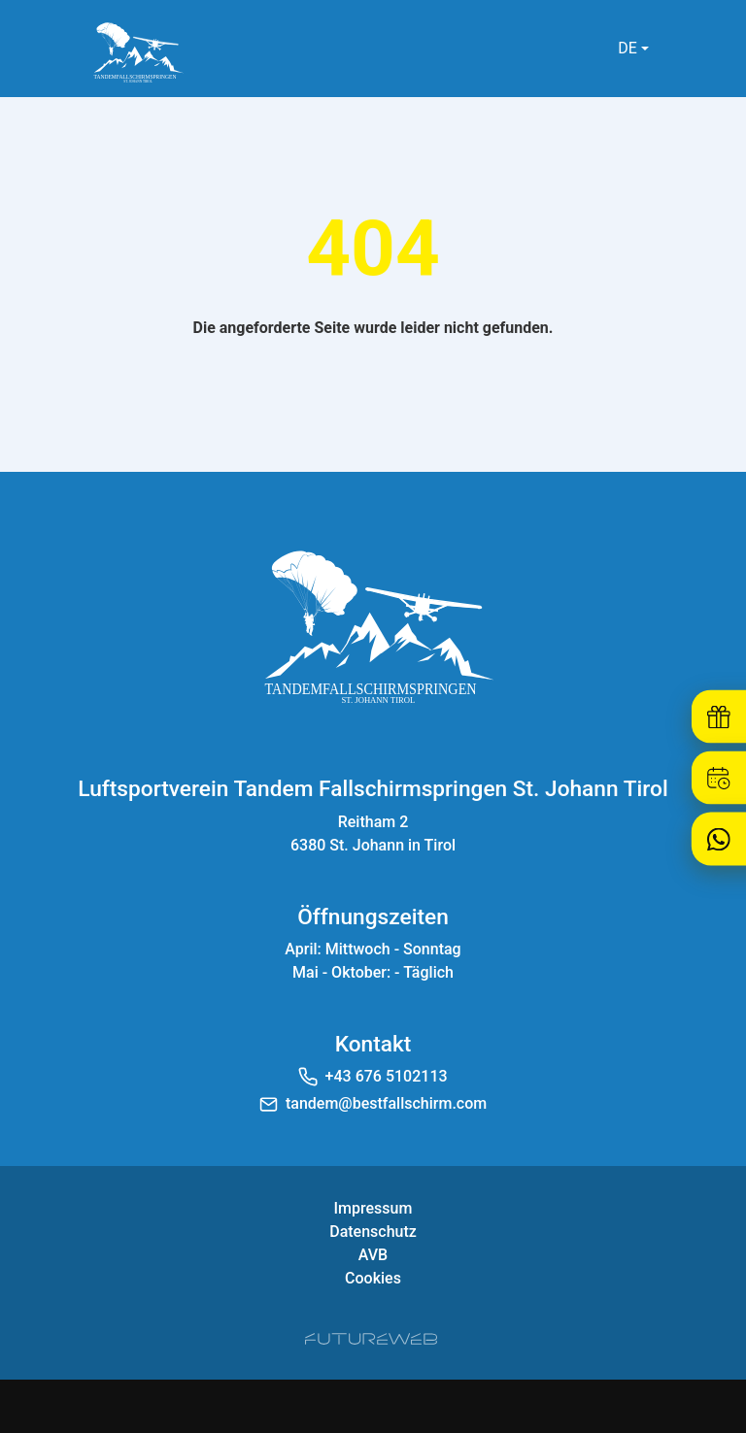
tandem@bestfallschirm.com (386, 1103)
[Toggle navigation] (687, 48)
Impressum (373, 1208)
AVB (373, 1255)
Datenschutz (373, 1231)
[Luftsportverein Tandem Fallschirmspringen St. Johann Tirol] (373, 623)
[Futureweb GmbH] (371, 1339)
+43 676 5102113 (386, 1076)
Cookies (373, 1278)
